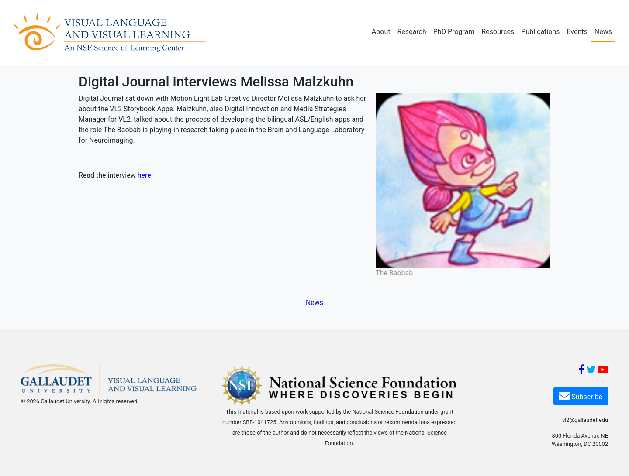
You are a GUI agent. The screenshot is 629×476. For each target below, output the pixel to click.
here (144, 175)
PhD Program (454, 31)
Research (411, 31)
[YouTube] (603, 371)
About (381, 31)
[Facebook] (581, 371)
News (603, 31)
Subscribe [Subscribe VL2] (580, 395)
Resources (497, 31)
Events (577, 31)
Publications (540, 31)
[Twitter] (591, 371)
